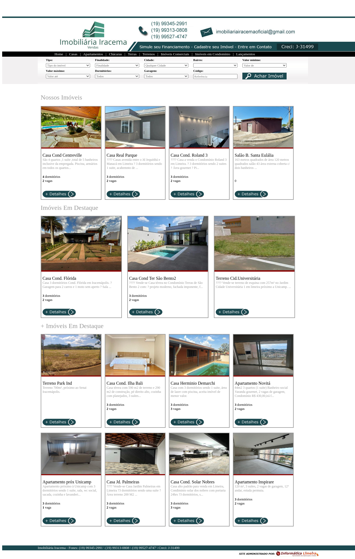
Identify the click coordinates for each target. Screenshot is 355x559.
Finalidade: (102, 60)
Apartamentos (93, 54)
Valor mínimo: (251, 60)
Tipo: (49, 60)
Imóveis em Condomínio (212, 54)
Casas (73, 54)
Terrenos (148, 54)
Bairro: (198, 60)
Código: (198, 70)
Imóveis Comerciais (175, 54)
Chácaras (115, 54)
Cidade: (149, 60)
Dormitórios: (103, 70)
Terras (132, 54)
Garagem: (150, 70)
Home (59, 54)
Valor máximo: (55, 70)
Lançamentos (245, 54)
